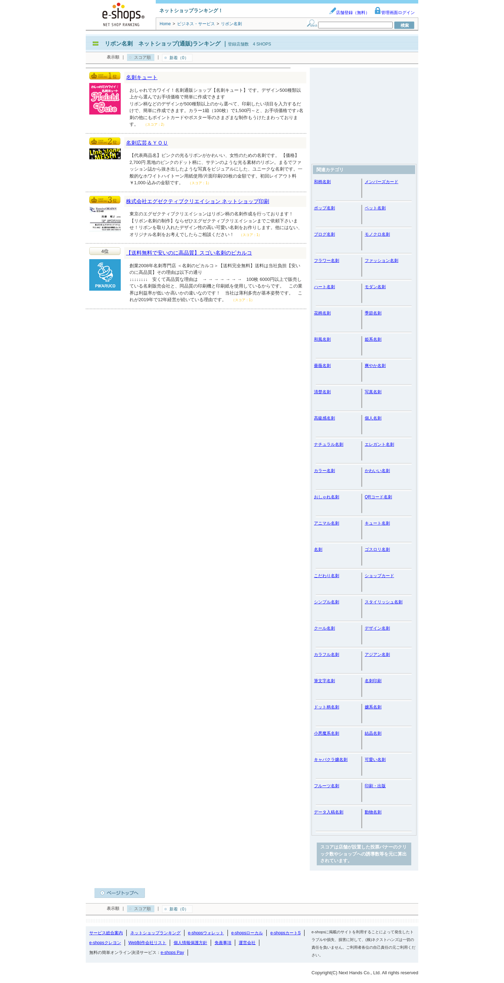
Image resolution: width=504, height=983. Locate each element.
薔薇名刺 (322, 365)
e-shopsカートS (285, 932)
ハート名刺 (324, 286)
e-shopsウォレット (206, 932)
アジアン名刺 (377, 654)
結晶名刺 (373, 733)
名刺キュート (142, 77)
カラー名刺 (324, 470)
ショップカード (379, 575)
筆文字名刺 (324, 680)
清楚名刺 (322, 391)
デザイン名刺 (377, 628)
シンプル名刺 (326, 602)
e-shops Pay (172, 952)
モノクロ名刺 (377, 234)
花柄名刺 (322, 313)
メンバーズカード (381, 181)
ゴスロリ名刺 (377, 549)
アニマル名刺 (326, 523)
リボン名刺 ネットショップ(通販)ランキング (162, 44)
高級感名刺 (324, 418)
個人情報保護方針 (190, 942)
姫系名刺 (373, 339)
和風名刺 (322, 339)
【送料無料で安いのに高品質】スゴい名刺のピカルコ (189, 253)
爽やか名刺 (375, 365)
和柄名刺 (322, 181)
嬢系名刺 (373, 707)
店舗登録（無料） (349, 12)
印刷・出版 (375, 785)
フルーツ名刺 (326, 785)
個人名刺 (373, 418)
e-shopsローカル (247, 932)
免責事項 (223, 942)
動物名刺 (373, 812)
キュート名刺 (377, 523)
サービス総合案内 (106, 932)
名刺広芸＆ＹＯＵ (147, 143)
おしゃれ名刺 (326, 496)
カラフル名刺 (326, 654)
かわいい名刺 (377, 470)
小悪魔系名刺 (326, 733)
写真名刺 (373, 391)
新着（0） (179, 57)
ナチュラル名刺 (328, 444)
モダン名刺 (375, 286)
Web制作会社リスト (147, 942)
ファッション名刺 (381, 260)
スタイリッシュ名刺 (383, 602)
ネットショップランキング (155, 932)
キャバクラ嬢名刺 (331, 759)
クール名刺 (324, 628)
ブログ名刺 (324, 234)
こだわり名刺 (326, 575)
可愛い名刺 (375, 759)
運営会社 (247, 942)
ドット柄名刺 (326, 707)
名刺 (318, 549)
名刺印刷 (373, 680)
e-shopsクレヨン (105, 942)
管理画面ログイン (394, 12)
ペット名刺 (375, 208)
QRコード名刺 (378, 496)
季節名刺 (373, 313)
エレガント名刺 (379, 444)
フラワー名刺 (326, 260)
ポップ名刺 (324, 208)
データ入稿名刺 (328, 812)
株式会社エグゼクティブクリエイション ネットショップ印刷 (197, 201)
